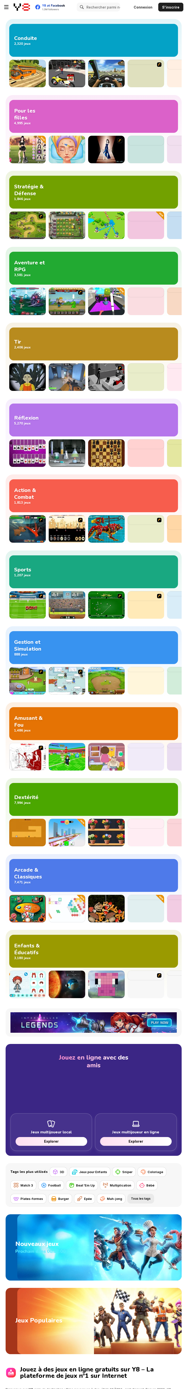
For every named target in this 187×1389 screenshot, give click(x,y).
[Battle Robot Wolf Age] (106, 529)
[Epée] (84, 1199)
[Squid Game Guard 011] (27, 377)
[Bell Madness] (106, 757)
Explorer (51, 1141)
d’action (108, 1350)
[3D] (58, 1172)
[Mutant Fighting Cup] (27, 529)
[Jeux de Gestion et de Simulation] (93, 647)
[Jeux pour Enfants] (89, 1172)
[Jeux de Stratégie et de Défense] (93, 192)
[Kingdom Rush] (27, 225)
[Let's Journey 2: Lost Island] (67, 301)
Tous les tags (140, 1198)
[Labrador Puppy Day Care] (146, 984)
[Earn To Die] (146, 73)
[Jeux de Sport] (93, 571)
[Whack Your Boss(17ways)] (27, 757)
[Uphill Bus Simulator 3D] (27, 73)
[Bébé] (147, 1185)
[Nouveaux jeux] (94, 1236)
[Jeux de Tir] (93, 344)
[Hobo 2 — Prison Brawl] (146, 529)
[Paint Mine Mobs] (106, 984)
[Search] (81, 7)
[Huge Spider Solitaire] (27, 453)
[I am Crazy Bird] (106, 301)
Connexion (143, 7)
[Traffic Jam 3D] (106, 73)
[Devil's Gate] (27, 832)
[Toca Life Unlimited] (27, 984)
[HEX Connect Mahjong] (67, 908)
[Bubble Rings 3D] (146, 908)
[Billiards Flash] (106, 605)
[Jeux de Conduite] (93, 40)
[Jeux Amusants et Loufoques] (93, 723)
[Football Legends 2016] (67, 605)
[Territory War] (106, 225)
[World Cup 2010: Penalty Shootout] (27, 605)
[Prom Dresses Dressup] (106, 149)
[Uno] (27, 908)
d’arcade (126, 1350)
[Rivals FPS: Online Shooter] (67, 377)
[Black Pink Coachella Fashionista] (27, 149)
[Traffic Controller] (146, 680)
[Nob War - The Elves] (67, 529)
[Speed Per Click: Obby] (146, 301)
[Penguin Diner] (67, 680)
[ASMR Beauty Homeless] (146, 149)
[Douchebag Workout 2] (146, 605)
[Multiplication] (117, 1185)
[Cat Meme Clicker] (146, 757)
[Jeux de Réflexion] (93, 420)
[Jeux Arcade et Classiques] (93, 875)
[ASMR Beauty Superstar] (67, 149)
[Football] (51, 1185)
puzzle (148, 1350)
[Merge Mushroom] (106, 908)
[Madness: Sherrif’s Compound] (146, 377)
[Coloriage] (152, 1172)
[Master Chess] (106, 453)
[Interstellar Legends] (27, 301)
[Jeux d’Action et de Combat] (93, 495)
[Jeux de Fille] (93, 116)
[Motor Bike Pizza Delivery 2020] (67, 73)
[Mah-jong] (111, 1199)
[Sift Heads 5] (106, 377)
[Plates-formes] (28, 1199)
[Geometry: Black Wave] (146, 832)
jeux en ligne (112, 1344)
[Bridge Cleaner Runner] (67, 832)
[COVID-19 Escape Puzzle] (67, 453)
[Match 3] (23, 1185)
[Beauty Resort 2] (27, 680)
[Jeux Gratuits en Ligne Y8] (22, 7)
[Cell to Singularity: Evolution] (67, 984)
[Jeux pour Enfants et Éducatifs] (93, 951)
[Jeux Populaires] (94, 1287)
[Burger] (60, 1199)
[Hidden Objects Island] (146, 453)
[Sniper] (124, 1172)
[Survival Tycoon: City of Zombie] (146, 225)
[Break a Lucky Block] (67, 757)
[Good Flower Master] (106, 832)
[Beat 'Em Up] (82, 1185)
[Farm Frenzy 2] (106, 680)
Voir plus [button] (14, 1378)
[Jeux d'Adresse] (93, 799)
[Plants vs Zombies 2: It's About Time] (67, 225)
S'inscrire (170, 7)
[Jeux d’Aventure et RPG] (93, 268)
